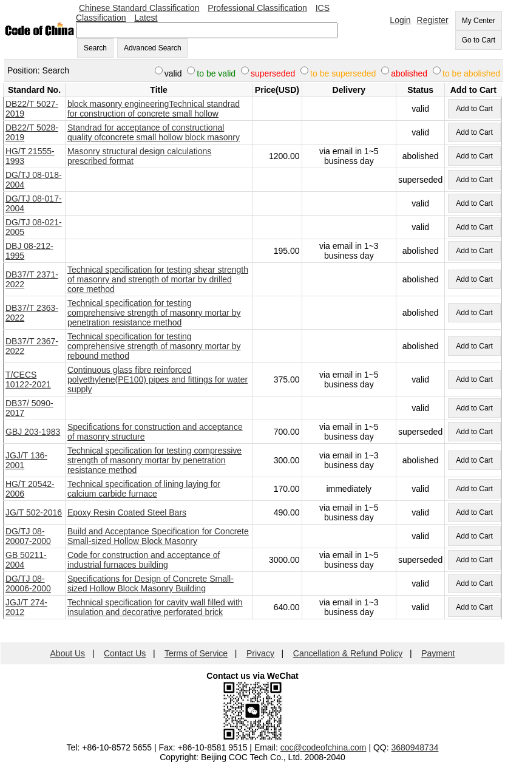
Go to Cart (478, 40)
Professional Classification (257, 8)
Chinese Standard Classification (139, 8)
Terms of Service (196, 653)
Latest (145, 17)
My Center (478, 20)
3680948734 (415, 747)
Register (433, 20)
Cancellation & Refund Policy (348, 653)
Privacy (260, 653)
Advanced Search (152, 48)
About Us (68, 653)
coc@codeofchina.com (323, 747)
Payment (438, 653)
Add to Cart (474, 108)
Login (400, 20)
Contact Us (125, 653)
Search (95, 48)
